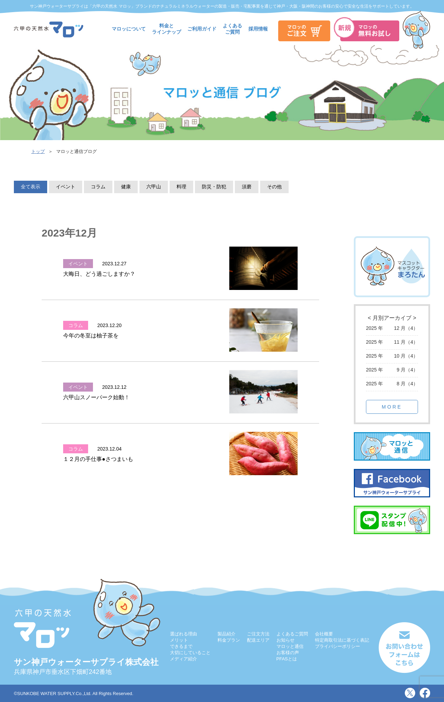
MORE (392, 407)
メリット (179, 640)
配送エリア (258, 640)
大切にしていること (190, 652)
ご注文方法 (258, 633)
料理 (181, 186)
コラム (98, 186)
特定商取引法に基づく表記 (342, 640)
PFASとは (286, 658)
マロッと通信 (290, 646)
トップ (38, 151)
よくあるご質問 (292, 633)
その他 (274, 186)
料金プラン (228, 640)
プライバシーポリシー (337, 646)
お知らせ (285, 640)
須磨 (246, 186)
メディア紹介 (183, 658)
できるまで (181, 646)
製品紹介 (226, 633)
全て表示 (30, 186)
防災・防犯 (214, 186)
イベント (65, 186)
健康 (126, 186)
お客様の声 (287, 652)
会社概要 (324, 633)
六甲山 (153, 186)
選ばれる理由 (183, 633)
